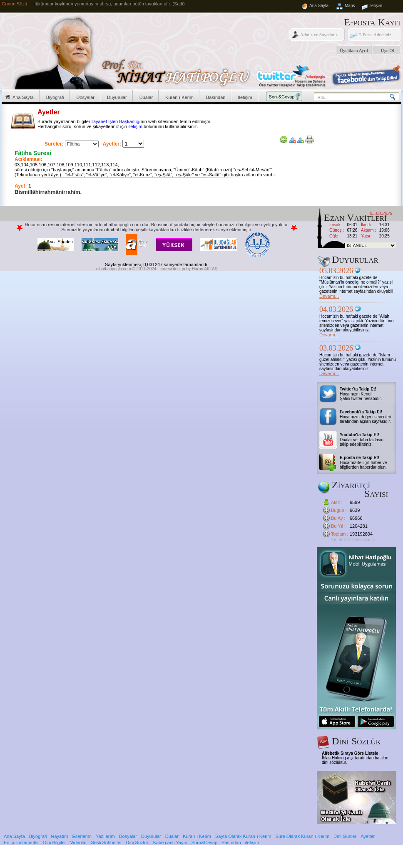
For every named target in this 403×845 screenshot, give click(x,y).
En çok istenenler (21, 842)
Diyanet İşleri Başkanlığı (116, 121)
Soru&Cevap (204, 842)
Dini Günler (344, 836)
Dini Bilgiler (54, 842)
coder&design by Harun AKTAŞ (189, 269)
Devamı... (329, 296)
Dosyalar (86, 97)
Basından (215, 97)
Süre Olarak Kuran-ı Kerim (302, 836)
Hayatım (59, 836)
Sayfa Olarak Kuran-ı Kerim (243, 836)
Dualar (146, 97)
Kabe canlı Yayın (170, 842)
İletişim (375, 5)
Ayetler (368, 836)
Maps (350, 5)
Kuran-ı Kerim (179, 97)
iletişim (135, 126)
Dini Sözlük (137, 842)
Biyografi (55, 97)
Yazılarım (105, 836)
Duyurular (117, 97)
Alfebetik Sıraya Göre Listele (350, 753)
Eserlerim (82, 836)
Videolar (78, 842)
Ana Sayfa (318, 5)
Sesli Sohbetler (106, 842)
